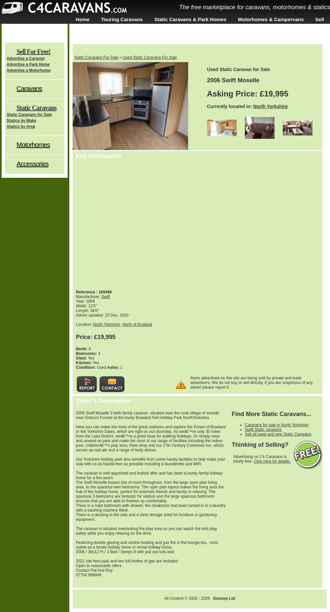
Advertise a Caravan (26, 58)
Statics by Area (21, 126)
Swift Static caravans (263, 429)
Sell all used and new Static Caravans (278, 434)
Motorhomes (33, 144)
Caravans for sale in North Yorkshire (276, 425)
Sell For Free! (33, 51)
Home (83, 19)
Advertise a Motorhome (28, 70)
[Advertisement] (209, 223)
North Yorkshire (270, 106)
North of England (137, 324)
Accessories (32, 164)
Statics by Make (21, 120)
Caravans (29, 88)
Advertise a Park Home (28, 64)
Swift (105, 296)
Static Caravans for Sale (29, 114)
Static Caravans (36, 107)
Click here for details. (272, 461)
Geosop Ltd (224, 598)
